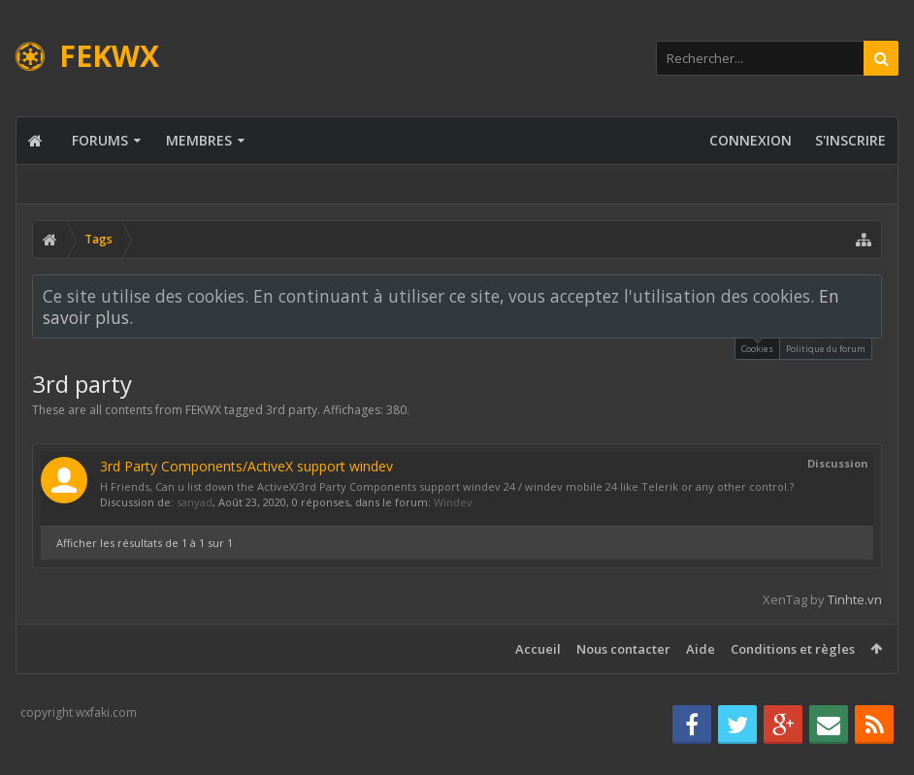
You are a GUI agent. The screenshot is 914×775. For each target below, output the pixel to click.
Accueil (538, 649)
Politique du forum (825, 348)
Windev (453, 502)
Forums (100, 140)
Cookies (757, 347)
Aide (700, 649)
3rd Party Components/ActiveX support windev (246, 466)
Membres (199, 140)
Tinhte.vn (855, 599)
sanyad (194, 502)
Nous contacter (623, 649)
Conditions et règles (793, 649)
